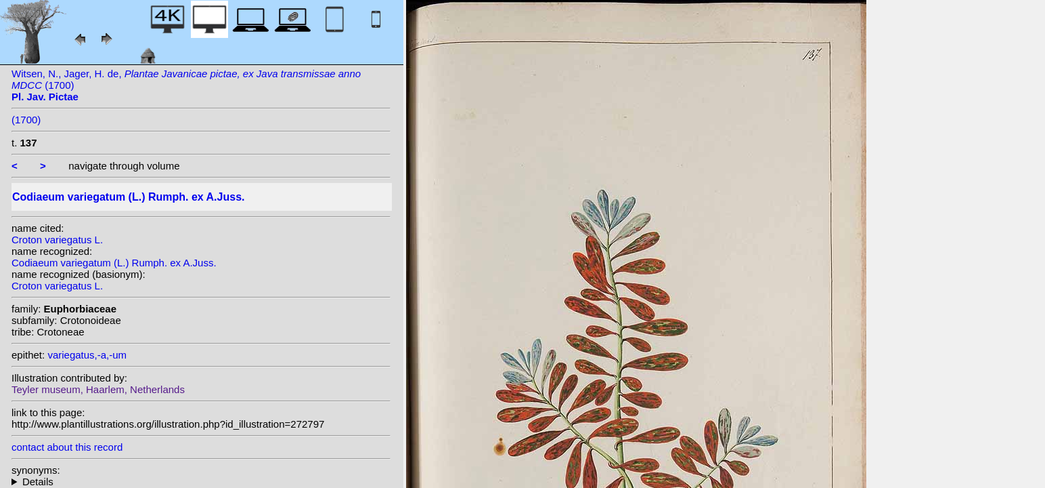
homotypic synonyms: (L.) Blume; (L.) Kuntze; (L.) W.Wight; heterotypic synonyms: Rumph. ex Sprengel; (201, 481)
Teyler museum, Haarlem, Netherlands (98, 389)
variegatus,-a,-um (87, 355)
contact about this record (67, 447)
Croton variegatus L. (57, 239)
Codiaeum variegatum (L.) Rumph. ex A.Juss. (114, 262)
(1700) (26, 119)
